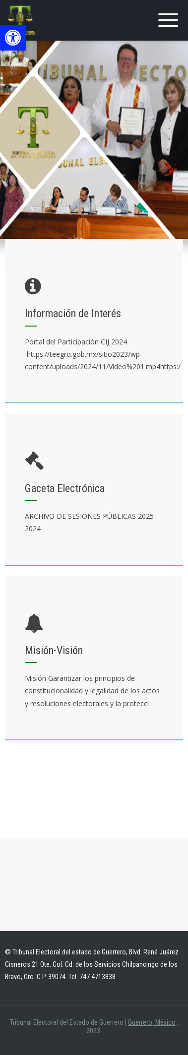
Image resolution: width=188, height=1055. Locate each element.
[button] (13, 38)
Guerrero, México (152, 1022)
